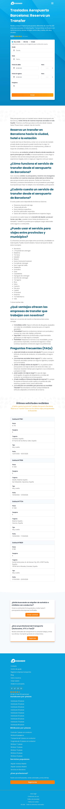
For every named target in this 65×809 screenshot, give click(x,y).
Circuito (33, 42)
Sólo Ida (25, 42)
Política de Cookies (33, 802)
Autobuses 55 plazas (17, 716)
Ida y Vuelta (17, 42)
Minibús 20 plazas (16, 753)
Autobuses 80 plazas (17, 725)
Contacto (14, 666)
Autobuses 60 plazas (17, 719)
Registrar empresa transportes (21, 672)
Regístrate (32, 638)
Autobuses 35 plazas (17, 704)
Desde (13, 47)
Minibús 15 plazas (16, 750)
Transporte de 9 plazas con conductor (23, 738)
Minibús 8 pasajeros (17, 735)
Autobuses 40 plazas (17, 707)
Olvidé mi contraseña (17, 684)
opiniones (25, 694)
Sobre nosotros (16, 678)
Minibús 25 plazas (16, 756)
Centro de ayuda (16, 669)
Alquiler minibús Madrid (18, 764)
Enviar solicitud (32, 615)
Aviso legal (33, 794)
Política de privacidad (33, 799)
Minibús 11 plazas (16, 744)
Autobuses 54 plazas (17, 713)
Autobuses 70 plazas (17, 722)
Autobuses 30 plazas (17, 701)
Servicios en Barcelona (18, 770)
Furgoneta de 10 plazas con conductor (23, 741)
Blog (12, 675)
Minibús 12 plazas (16, 747)
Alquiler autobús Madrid (18, 767)
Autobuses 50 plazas (17, 710)
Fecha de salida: (16, 64)
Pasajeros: (15, 82)
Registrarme (32, 782)
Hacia (13, 56)
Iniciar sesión (15, 681)
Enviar (32, 95)
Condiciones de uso (33, 796)
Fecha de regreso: (17, 73)
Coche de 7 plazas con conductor (21, 732)
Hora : (43, 64)
